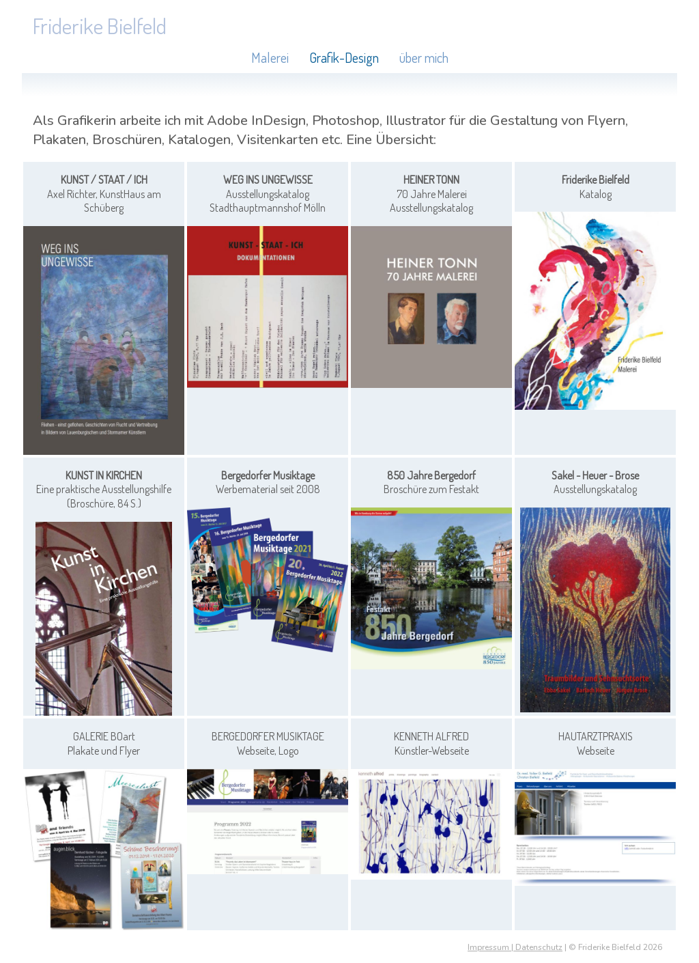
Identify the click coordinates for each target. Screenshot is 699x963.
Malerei (270, 57)
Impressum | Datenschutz (515, 947)
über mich (423, 57)
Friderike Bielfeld (100, 26)
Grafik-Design (344, 57)
